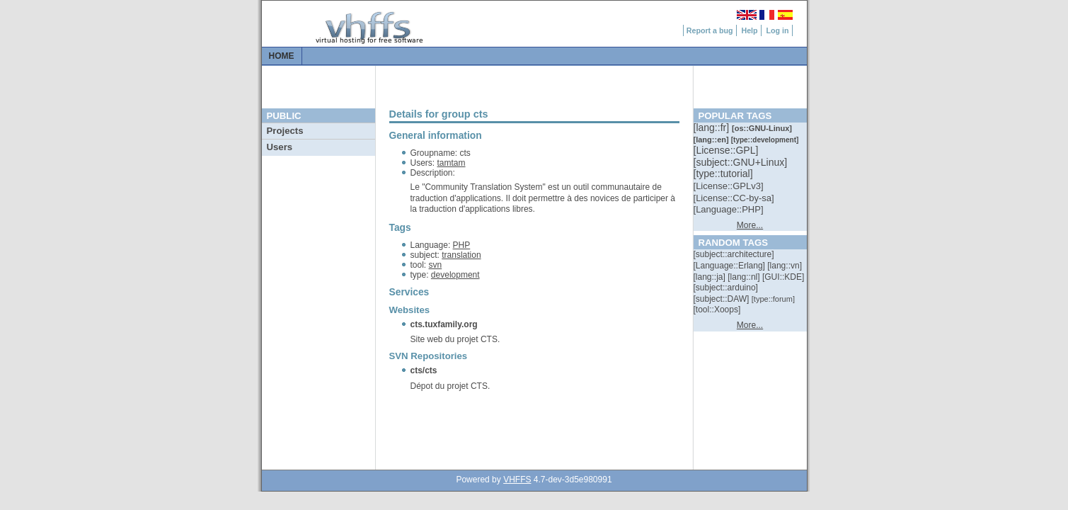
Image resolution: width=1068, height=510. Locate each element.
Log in (777, 30)
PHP (462, 245)
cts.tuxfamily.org (444, 324)
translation (461, 255)
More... (750, 225)
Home (281, 56)
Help (749, 30)
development (455, 275)
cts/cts (423, 370)
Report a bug (710, 30)
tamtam (451, 163)
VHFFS (517, 479)
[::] (713, 127)
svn (435, 265)
